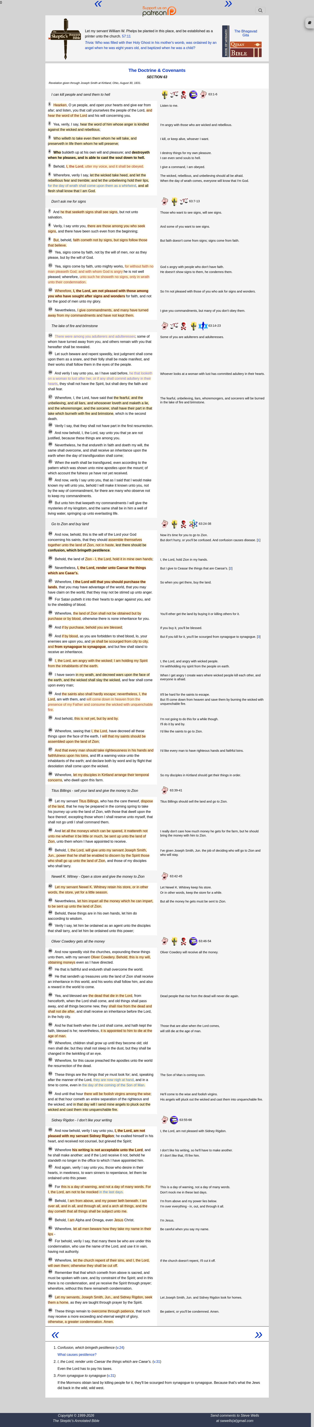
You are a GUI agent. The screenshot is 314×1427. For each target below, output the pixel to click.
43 (50, 900)
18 (50, 424)
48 (50, 975)
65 (50, 1296)
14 (50, 335)
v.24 (120, 1347)
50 (50, 1024)
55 (50, 1129)
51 (50, 1042)
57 (50, 1166)
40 (50, 829)
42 (50, 886)
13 (50, 309)
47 (50, 968)
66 (50, 1310)
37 (50, 749)
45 (50, 924)
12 (50, 289)
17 (50, 396)
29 (50, 612)
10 (50, 251)
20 (50, 444)
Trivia (89, 42)
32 (50, 659)
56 (50, 1148)
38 (50, 773)
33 (50, 673)
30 (50, 626)
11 (50, 265)
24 (50, 533)
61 (50, 1227)
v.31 (157, 1361)
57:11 (126, 36)
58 (50, 1185)
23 (50, 501)
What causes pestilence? (77, 1354)
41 (50, 849)
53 (50, 1073)
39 (50, 800)
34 (50, 693)
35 (50, 717)
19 (50, 431)
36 (50, 730)
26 (50, 566)
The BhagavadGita (245, 33)
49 (50, 994)
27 (50, 580)
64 (50, 1271)
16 (50, 372)
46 (50, 950)
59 (50, 1199)
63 (50, 1259)
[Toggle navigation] (260, 10)
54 (50, 1092)
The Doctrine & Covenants (156, 70)
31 (50, 635)
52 (50, 1059)
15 (50, 353)
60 (50, 1219)
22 (50, 479)
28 (50, 598)
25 (50, 558)
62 (50, 1240)
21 (50, 461)
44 (50, 912)
